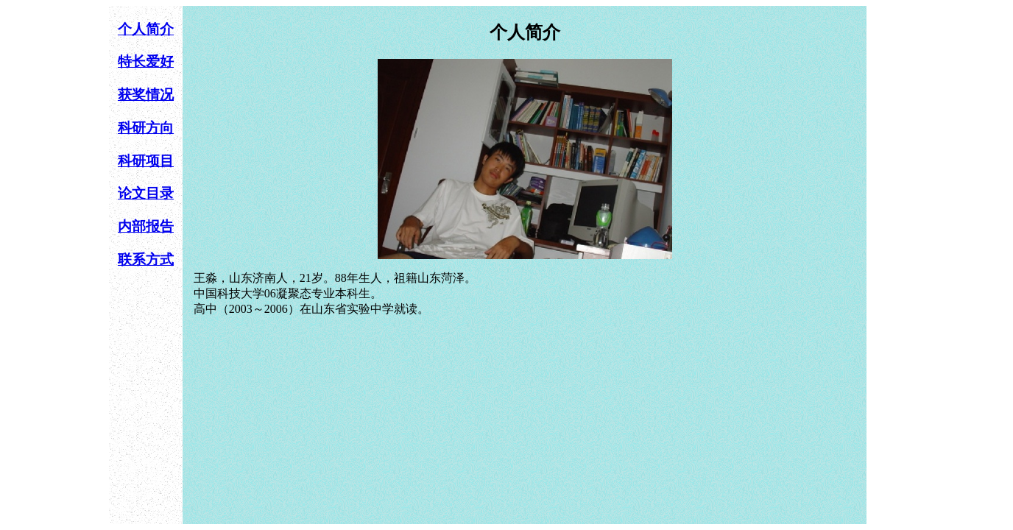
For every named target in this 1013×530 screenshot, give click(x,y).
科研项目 (146, 161)
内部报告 (146, 226)
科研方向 (146, 127)
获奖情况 (146, 94)
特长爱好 (146, 61)
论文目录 (146, 193)
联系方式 (146, 259)
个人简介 (146, 29)
